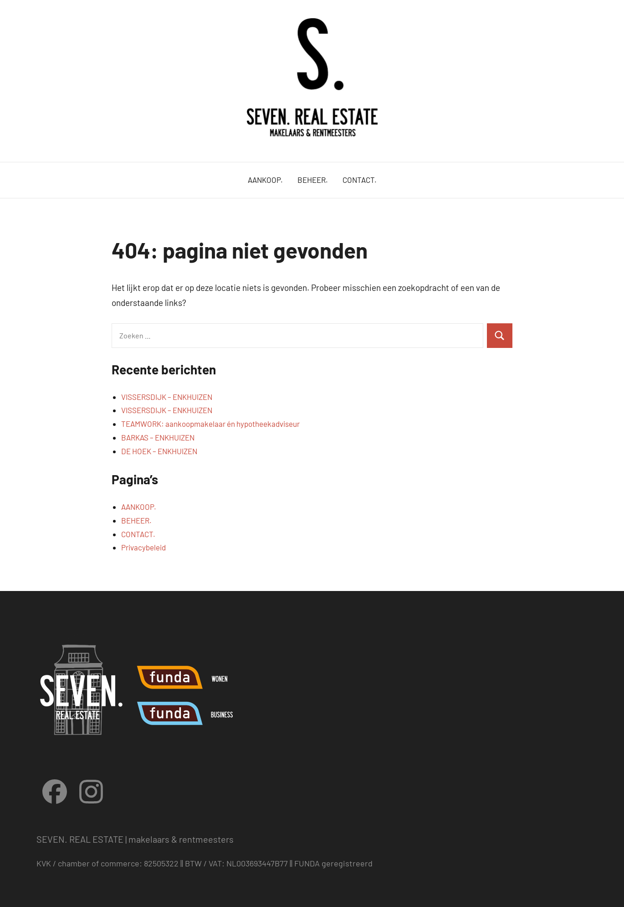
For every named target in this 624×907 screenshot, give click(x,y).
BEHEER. (312, 179)
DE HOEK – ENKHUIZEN (159, 451)
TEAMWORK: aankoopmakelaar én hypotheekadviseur (210, 423)
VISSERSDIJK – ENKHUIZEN (166, 396)
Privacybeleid (143, 547)
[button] (604, 12)
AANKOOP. (265, 179)
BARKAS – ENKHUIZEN (157, 437)
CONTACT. (360, 179)
